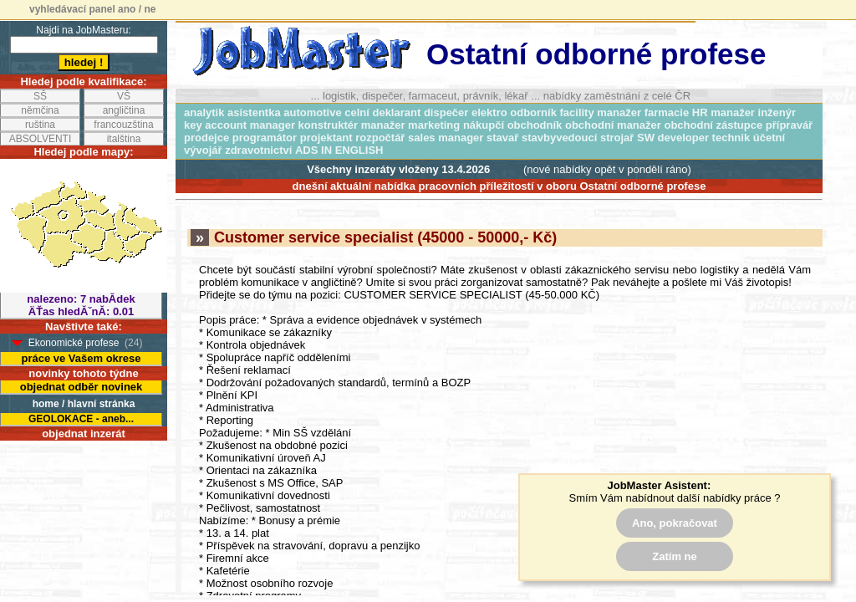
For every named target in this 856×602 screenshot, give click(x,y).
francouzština (123, 124)
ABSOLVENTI (40, 139)
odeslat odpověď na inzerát (490, 444)
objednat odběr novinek (81, 386)
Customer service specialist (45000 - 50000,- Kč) (374, 33)
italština (124, 139)
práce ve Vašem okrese (80, 358)
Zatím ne (674, 556)
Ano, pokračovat (674, 523)
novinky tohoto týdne (83, 373)
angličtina (124, 110)
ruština (40, 124)
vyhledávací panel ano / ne (92, 9)
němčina (40, 110)
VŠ (123, 96)
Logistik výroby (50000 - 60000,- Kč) (330, 467)
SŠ (40, 96)
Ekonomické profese (74, 343)
